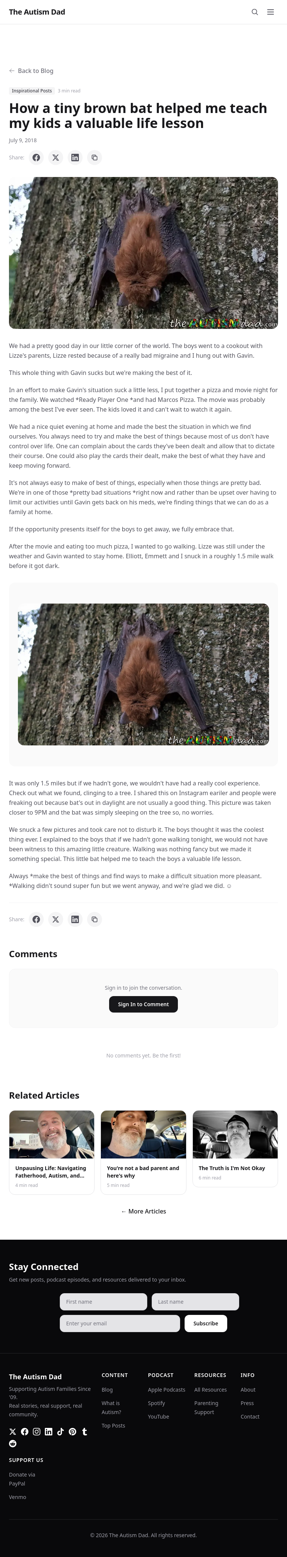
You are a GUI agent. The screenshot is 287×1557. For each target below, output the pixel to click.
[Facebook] (24, 1431)
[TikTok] (60, 1431)
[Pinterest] (72, 1431)
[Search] (255, 12)
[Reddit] (12, 1443)
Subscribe (206, 1323)
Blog (107, 1389)
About (248, 1389)
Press (247, 1403)
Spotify (156, 1403)
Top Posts (113, 1425)
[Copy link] (94, 157)
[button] (143, 253)
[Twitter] (12, 1431)
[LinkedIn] (48, 1431)
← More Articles (143, 1211)
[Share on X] (55, 157)
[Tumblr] (84, 1431)
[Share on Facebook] (36, 157)
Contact (250, 1416)
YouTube (158, 1416)
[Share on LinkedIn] (75, 157)
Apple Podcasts (166, 1389)
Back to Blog (31, 71)
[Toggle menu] (270, 11)
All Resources (210, 1389)
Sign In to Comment (143, 1004)
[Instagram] (36, 1431)
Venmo (17, 1496)
